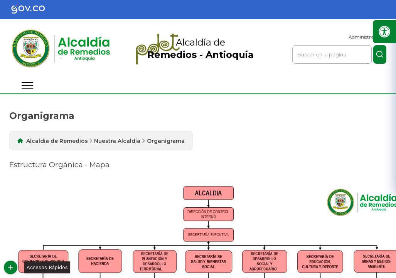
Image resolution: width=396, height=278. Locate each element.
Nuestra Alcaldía (117, 140)
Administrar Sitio (367, 37)
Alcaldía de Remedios (57, 140)
